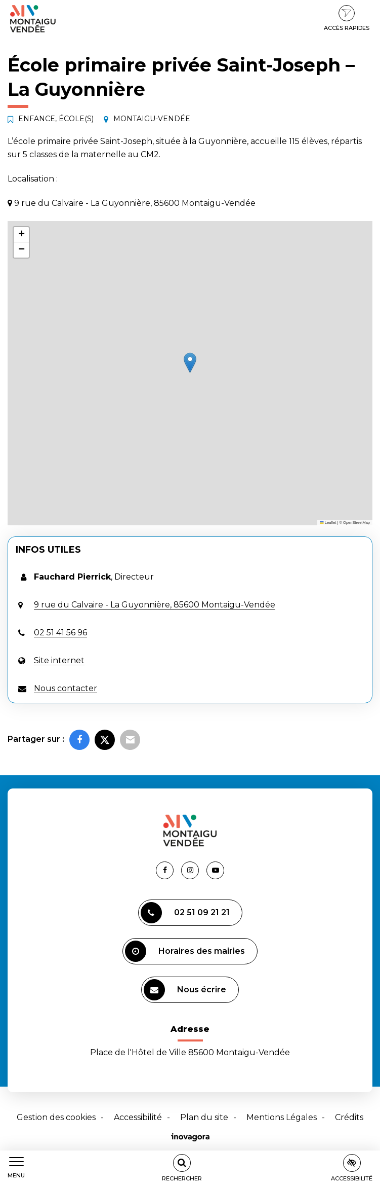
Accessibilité (138, 1117)
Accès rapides (346, 18)
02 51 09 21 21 (185, 912)
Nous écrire (185, 989)
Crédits (349, 1117)
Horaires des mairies (185, 951)
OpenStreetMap (356, 522)
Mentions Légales (281, 1117)
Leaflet (328, 522)
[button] (190, 362)
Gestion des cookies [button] (56, 1117)
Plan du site (204, 1117)
